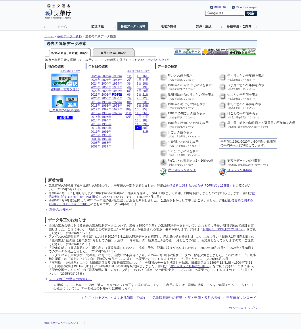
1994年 (106, 120)
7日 (139, 98)
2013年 (96, 124)
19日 (145, 87)
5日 (139, 91)
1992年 (106, 128)
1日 (139, 76)
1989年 (106, 139)
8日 (139, 102)
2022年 (96, 91)
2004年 (106, 83)
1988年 (106, 142)
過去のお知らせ (60, 209)
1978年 (117, 105)
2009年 (96, 139)
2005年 (106, 79)
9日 (139, 105)
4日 (139, 87)
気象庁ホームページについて (61, 322)
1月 (129, 76)
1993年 (106, 124)
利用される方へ (96, 297)
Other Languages (246, 7)
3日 (139, 83)
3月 (129, 83)
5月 (129, 91)
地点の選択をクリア (70, 71)
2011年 (96, 131)
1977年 (117, 109)
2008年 (96, 142)
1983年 (117, 87)
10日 (138, 109)
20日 (145, 91)
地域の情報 (168, 26)
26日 (145, 113)
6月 (129, 94)
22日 (145, 98)
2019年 (96, 102)
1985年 (117, 79)
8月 (129, 102)
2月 (129, 79)
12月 (128, 117)
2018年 (96, 105)
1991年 (106, 131)
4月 (129, 87)
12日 (138, 117)
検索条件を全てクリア (161, 59)
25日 (145, 109)
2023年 (96, 87)
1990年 (106, 135)
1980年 (117, 98)
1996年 (106, 113)
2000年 (106, 98)
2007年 (96, 146)
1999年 (106, 102)
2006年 (106, 76)
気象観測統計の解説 (167, 297)
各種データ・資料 (133, 26)
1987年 (106, 146)
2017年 (96, 109)
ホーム (62, 26)
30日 (145, 128)
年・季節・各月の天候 (204, 297)
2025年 (96, 79)
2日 (139, 79)
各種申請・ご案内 (239, 26)
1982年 (117, 91)
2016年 (96, 113)
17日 (145, 79)
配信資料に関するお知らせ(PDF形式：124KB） (199, 185)
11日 (138, 113)
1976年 (117, 113)
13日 (138, 120)
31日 (145, 131)
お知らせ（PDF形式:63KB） (189, 266)
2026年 (96, 76)
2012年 (96, 128)
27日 (145, 117)
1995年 (106, 117)
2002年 (106, 91)
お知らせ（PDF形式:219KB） (223, 229)
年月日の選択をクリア (138, 71)
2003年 (106, 87)
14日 (138, 124)
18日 (145, 83)
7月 (129, 98)
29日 (145, 124)
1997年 (106, 109)
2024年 (96, 83)
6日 (139, 94)
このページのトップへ (241, 308)
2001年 (106, 94)
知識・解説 (203, 26)
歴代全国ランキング (182, 170)
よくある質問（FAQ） (130, 297)
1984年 (117, 83)
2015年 (96, 117)
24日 (145, 105)
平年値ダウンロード (241, 297)
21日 (145, 94)
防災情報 (97, 26)
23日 (145, 102)
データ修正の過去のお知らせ (70, 279)
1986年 (117, 76)
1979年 (117, 102)
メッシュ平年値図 (239, 170)
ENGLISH (220, 7)
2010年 (96, 135)
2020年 (96, 98)
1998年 (106, 105)
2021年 (96, 94)
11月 (128, 113)
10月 (128, 109)
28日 (145, 120)
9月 (129, 105)
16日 (145, 76)
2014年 (96, 120)
